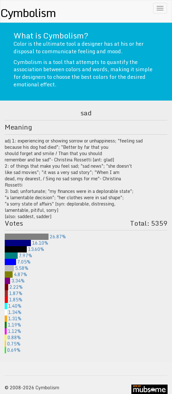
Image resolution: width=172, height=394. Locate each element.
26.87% (35, 236)
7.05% (18, 261)
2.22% (14, 287)
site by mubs (149, 389)
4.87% (16, 274)
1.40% (13, 306)
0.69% (12, 350)
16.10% (26, 242)
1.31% (13, 318)
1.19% (13, 324)
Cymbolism (27, 12)
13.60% (24, 249)
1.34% (13, 312)
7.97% (18, 255)
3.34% (15, 280)
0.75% (12, 343)
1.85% (13, 299)
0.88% (13, 337)
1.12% (13, 331)
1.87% (13, 293)
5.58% (16, 268)
